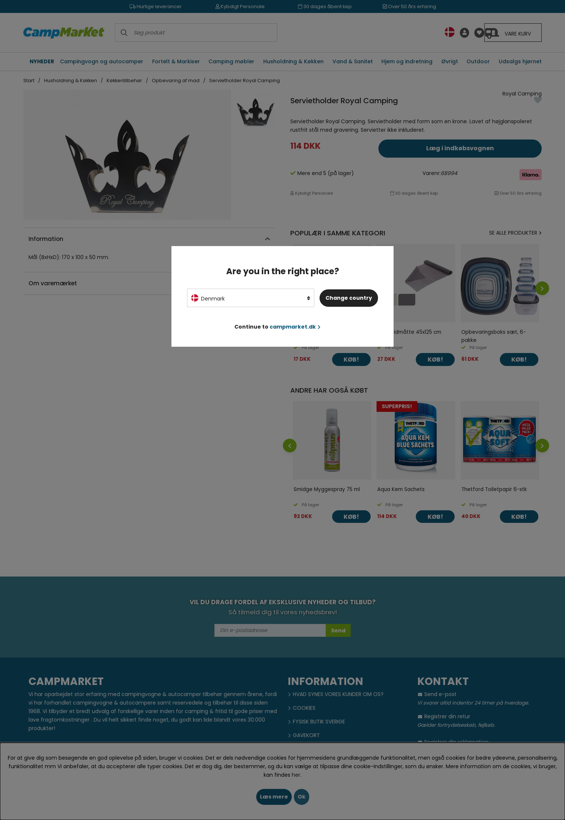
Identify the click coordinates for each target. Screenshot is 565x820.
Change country (348, 298)
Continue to (277, 326)
